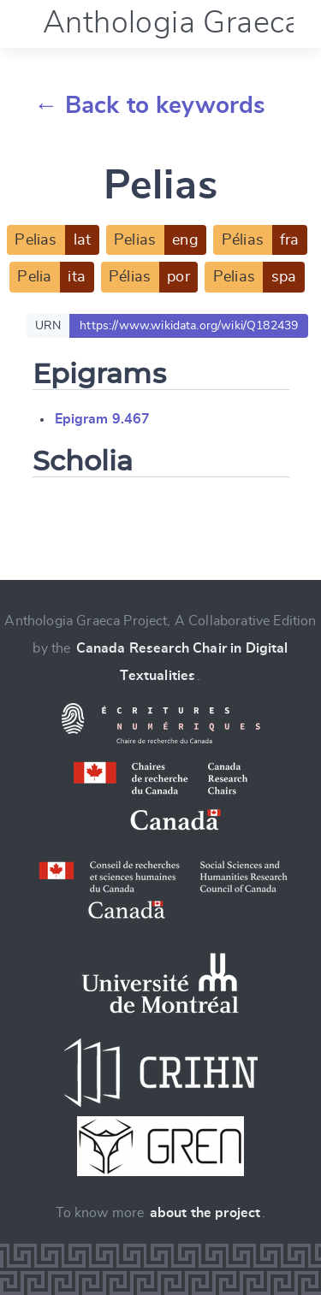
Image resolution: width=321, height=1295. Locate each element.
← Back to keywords (150, 106)
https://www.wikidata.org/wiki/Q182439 (189, 326)
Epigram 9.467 (103, 419)
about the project (205, 1213)
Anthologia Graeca (172, 23)
